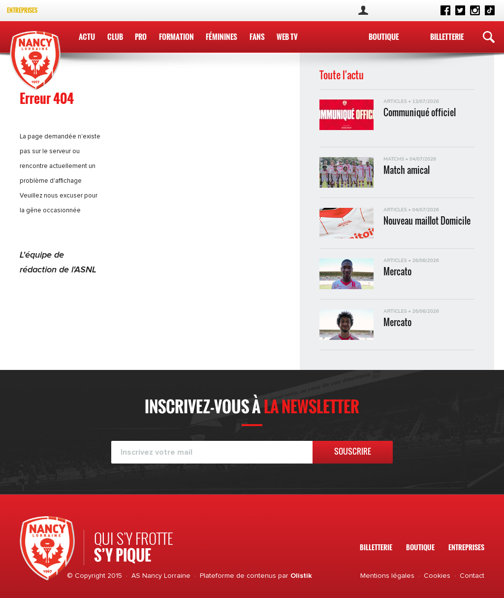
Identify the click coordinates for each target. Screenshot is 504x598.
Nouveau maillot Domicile (427, 221)
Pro (141, 36)
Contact (472, 575)
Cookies (437, 575)
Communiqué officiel (419, 112)
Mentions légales (387, 575)
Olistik (301, 575)
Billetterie (447, 36)
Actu (87, 36)
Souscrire (352, 451)
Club (115, 36)
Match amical (406, 170)
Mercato (397, 272)
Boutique (384, 36)
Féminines (221, 36)
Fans (256, 36)
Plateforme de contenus (238, 575)
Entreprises (22, 10)
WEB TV (286, 36)
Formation (175, 36)
